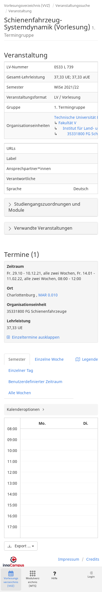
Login (91, 574)
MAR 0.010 (47, 294)
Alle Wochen (19, 392)
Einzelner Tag (20, 370)
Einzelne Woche (49, 359)
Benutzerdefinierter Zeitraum (35, 381)
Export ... (21, 545)
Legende (87, 359)
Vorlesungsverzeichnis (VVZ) (27, 5)
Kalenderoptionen (24, 409)
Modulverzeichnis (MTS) (32, 579)
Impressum (68, 559)
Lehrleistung (18, 320)
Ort (10, 288)
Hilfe (54, 575)
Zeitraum (15, 266)
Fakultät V (67, 122)
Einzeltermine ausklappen (33, 337)
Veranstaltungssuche (72, 5)
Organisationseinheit (26, 304)
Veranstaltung (20, 10)
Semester (17, 359)
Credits (92, 559)
